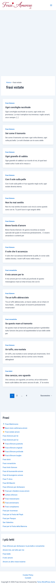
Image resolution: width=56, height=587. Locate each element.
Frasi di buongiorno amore (13, 475)
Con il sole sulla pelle (15, 179)
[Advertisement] (28, 40)
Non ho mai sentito (14, 202)
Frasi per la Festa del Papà (13, 514)
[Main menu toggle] (51, 5)
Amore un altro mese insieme (14, 562)
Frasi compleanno (11, 507)
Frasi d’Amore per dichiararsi (14, 487)
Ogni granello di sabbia (16, 156)
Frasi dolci (8, 371)
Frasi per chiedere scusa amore (16, 491)
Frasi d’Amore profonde (13, 451)
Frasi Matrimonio (10, 424)
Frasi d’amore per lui (10, 440)
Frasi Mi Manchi (9, 483)
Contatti (28, 578)
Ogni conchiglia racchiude (18, 107)
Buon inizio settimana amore (15, 428)
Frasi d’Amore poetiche (13, 444)
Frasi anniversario (11, 503)
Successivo (46, 396)
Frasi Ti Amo (7, 479)
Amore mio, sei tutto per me (13, 550)
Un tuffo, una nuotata (15, 349)
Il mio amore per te (14, 274)
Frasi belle (7, 554)
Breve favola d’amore (15, 225)
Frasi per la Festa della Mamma (15, 526)
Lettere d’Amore (10, 495)
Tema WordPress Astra (46, 582)
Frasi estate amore (11, 432)
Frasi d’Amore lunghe (12, 455)
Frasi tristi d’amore (10, 467)
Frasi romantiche (11, 270)
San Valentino (8, 522)
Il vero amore (8, 558)
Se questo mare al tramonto (18, 323)
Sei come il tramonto (15, 133)
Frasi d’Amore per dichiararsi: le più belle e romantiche (23, 546)
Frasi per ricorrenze (10, 511)
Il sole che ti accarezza (16, 251)
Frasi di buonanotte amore (13, 471)
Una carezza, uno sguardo (18, 375)
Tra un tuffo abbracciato (17, 297)
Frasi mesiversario (11, 499)
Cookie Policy (28, 575)
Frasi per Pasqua (9, 518)
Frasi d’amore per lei (10, 436)
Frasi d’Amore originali (12, 448)
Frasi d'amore (9, 103)
